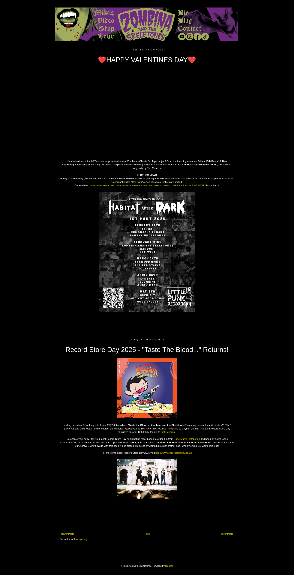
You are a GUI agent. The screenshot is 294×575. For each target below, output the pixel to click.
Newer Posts (67, 534)
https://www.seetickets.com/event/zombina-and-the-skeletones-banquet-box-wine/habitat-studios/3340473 (148, 185)
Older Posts (227, 534)
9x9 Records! (168, 432)
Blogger (169, 566)
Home (148, 534)
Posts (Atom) (80, 539)
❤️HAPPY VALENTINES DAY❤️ (147, 60)
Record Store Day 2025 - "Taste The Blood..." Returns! (146, 350)
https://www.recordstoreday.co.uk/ (173, 452)
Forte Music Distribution (187, 439)
